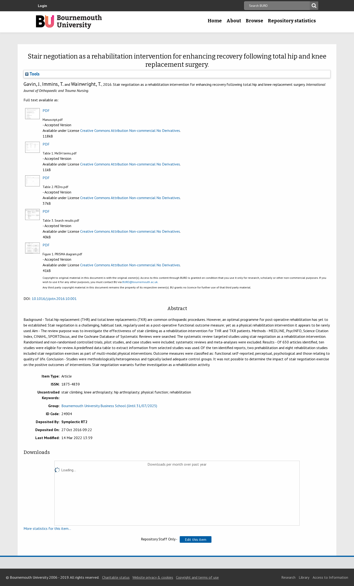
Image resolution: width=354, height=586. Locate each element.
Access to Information (330, 577)
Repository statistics (292, 21)
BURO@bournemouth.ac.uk (140, 282)
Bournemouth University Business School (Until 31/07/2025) (109, 405)
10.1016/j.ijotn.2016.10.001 (54, 298)
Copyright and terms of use (197, 577)
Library (304, 577)
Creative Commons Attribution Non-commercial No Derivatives (130, 130)
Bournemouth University (69, 22)
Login (42, 5)
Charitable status (116, 577)
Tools (32, 74)
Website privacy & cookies (152, 577)
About (234, 21)
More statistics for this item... (47, 528)
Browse (254, 21)
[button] (195, 539)
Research (288, 577)
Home (215, 21)
